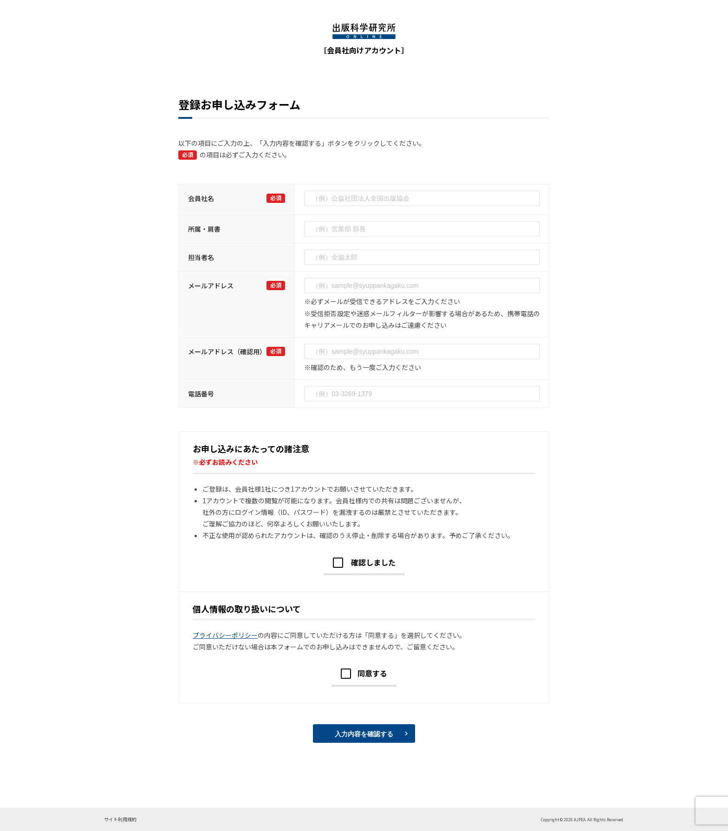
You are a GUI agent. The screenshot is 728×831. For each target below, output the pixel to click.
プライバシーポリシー (225, 635)
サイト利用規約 (120, 819)
